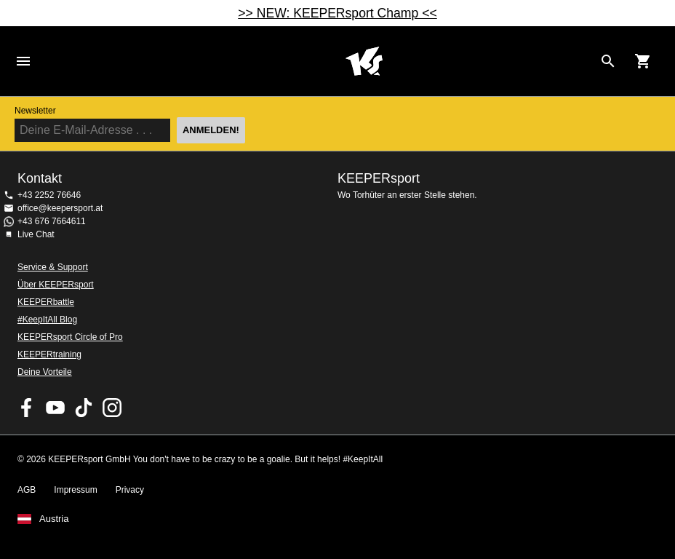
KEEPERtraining (49, 354)
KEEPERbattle (45, 302)
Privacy (130, 490)
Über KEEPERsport (55, 285)
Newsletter (35, 111)
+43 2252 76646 (49, 195)
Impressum (75, 490)
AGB (26, 490)
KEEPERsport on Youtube (55, 407)
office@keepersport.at (60, 208)
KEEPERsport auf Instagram (112, 407)
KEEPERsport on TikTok (83, 407)
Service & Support (52, 267)
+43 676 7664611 (51, 221)
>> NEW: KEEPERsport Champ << (337, 13)
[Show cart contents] (643, 61)
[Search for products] (608, 61)
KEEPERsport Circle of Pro (70, 337)
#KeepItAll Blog (47, 319)
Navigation (23, 61)
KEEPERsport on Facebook (26, 407)
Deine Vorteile (44, 372)
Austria (53, 519)
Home (364, 61)
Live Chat (36, 234)
